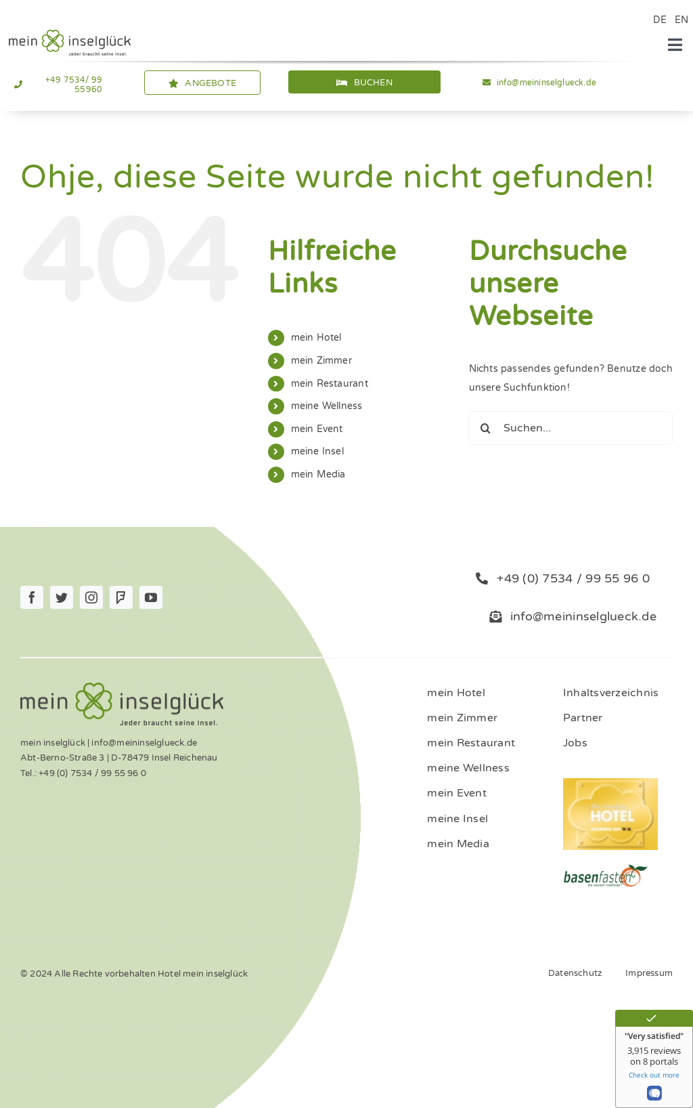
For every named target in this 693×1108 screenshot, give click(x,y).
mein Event (317, 429)
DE (660, 20)
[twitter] (61, 597)
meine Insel (317, 451)
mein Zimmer (321, 360)
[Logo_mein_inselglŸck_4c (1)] (70, 34)
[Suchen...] (571, 428)
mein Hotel (316, 337)
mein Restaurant (329, 383)
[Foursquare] (121, 597)
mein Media (318, 474)
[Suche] (486, 428)
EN (681, 20)
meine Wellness (327, 406)
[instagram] (91, 597)
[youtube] (150, 597)
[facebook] (31, 597)
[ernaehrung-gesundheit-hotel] (605, 868)
